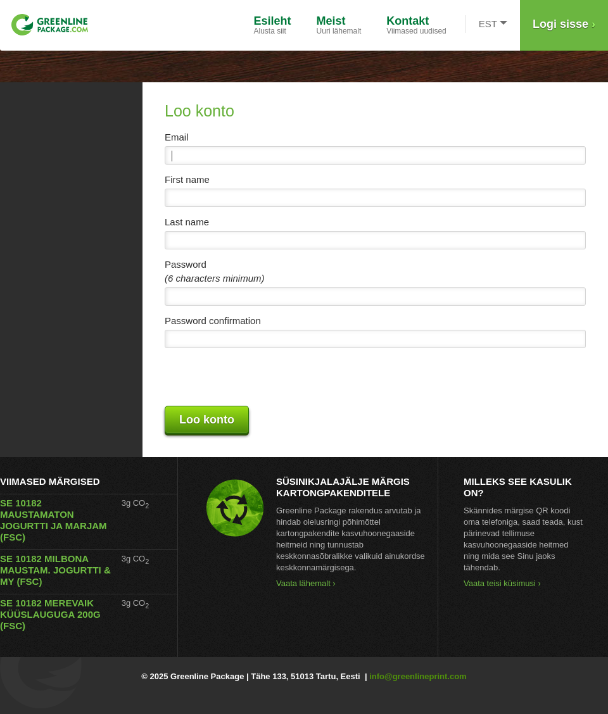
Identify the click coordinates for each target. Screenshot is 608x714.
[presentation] (261, 377)
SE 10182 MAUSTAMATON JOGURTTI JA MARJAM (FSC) (53, 520)
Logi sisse (564, 24)
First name (187, 179)
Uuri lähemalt (339, 25)
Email (177, 137)
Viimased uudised (416, 25)
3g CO (135, 503)
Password (185, 264)
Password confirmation (213, 320)
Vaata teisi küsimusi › (502, 583)
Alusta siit (272, 25)
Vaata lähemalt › (306, 583)
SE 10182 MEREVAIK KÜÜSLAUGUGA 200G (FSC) (50, 614)
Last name (187, 221)
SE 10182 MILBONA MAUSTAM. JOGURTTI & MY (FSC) (55, 570)
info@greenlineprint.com (418, 676)
